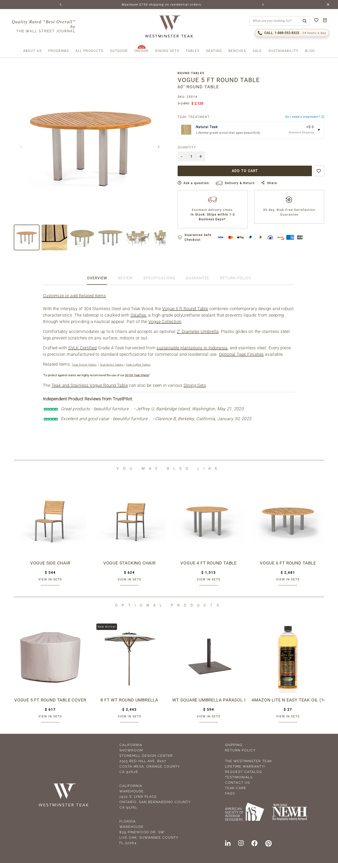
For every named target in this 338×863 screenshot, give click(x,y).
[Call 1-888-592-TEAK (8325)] (292, 33)
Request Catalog (243, 772)
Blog (310, 51)
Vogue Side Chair (50, 563)
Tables (193, 51)
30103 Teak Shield (137, 375)
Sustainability (283, 51)
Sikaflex (138, 315)
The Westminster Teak (248, 761)
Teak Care (235, 788)
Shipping (234, 745)
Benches (237, 51)
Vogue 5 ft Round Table (185, 308)
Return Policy (240, 750)
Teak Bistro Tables (112, 364)
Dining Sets (167, 51)
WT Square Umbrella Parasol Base (208, 700)
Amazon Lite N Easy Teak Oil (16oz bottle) (288, 700)
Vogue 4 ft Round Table (208, 563)
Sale (257, 51)
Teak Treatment (194, 117)
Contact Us (237, 783)
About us (32, 51)
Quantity (187, 147)
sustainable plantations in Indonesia (191, 347)
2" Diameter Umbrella (198, 331)
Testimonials (239, 777)
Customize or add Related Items (74, 295)
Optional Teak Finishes (241, 354)
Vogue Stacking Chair (129, 563)
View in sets (50, 579)
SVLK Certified (82, 347)
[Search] (305, 21)
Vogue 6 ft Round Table (288, 563)
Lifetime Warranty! (245, 766)
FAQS (230, 793)
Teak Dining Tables (84, 364)
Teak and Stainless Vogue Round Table (90, 385)
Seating (214, 51)
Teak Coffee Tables (138, 364)
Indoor (141, 51)
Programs (58, 51)
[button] (61, 4)
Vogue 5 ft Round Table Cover (50, 700)
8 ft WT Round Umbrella (129, 700)
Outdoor (119, 51)
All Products (89, 51)
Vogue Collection (164, 321)
